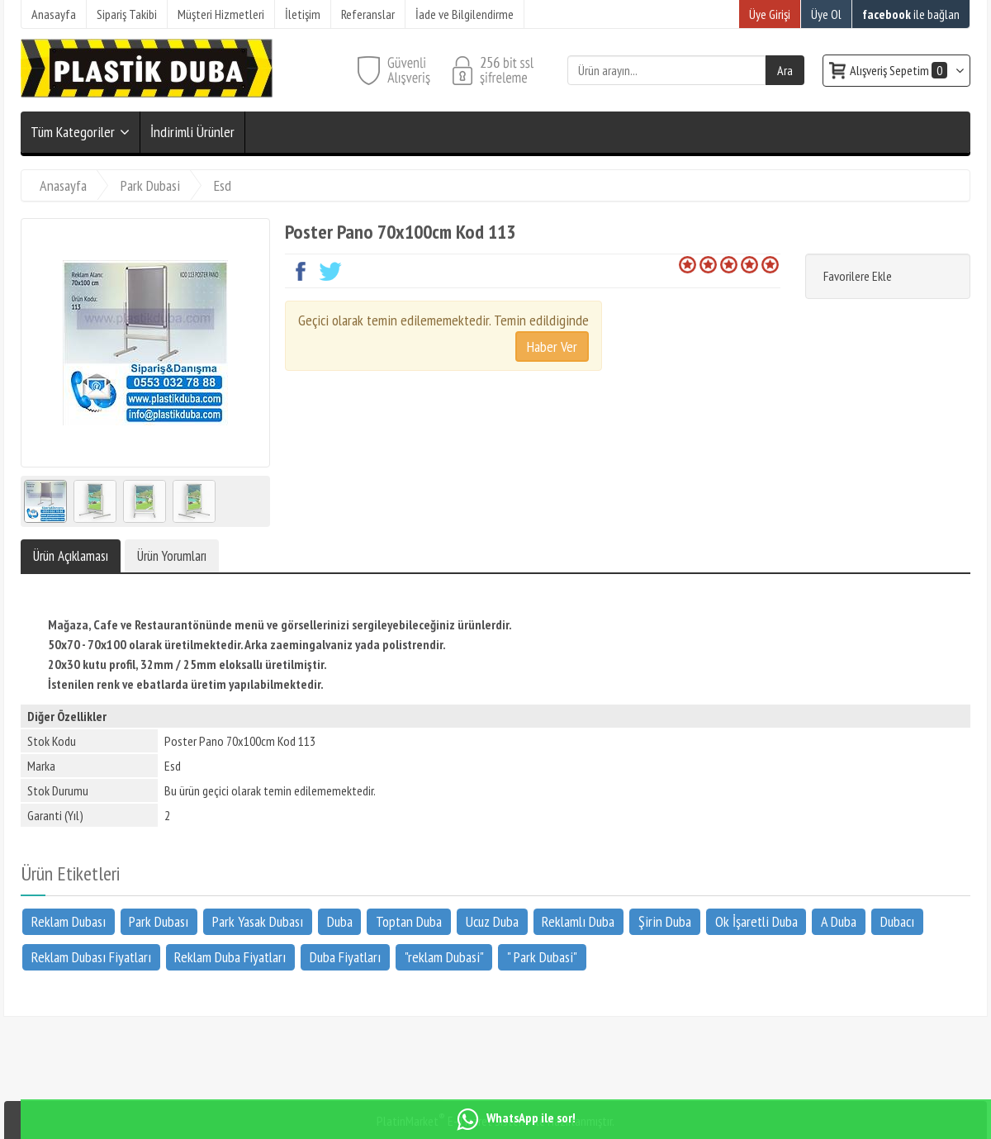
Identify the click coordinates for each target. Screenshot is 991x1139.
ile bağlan (911, 14)
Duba (340, 921)
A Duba (838, 921)
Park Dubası (158, 921)
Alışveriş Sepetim (900, 70)
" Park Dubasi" (542, 956)
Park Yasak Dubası (257, 921)
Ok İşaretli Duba (756, 921)
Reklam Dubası (68, 921)
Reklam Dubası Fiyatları (91, 956)
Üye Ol (826, 14)
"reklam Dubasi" (444, 956)
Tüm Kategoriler (73, 131)
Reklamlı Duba (578, 921)
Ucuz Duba (492, 921)
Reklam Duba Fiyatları (230, 956)
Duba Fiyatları (345, 956)
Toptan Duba (409, 921)
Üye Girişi (769, 14)
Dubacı (897, 921)
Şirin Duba (664, 921)
